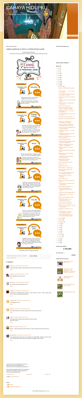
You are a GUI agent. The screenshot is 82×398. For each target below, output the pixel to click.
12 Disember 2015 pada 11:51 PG (21, 274)
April (60, 231)
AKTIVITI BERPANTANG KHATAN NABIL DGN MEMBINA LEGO (65, 215)
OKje (11, 326)
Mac (60, 233)
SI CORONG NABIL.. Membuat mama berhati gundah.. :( (66, 184)
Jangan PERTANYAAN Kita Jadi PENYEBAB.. (65, 170)
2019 (58, 77)
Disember (61, 86)
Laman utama (29, 374)
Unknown (11, 384)
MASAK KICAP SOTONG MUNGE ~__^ (66, 116)
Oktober (60, 220)
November (61, 218)
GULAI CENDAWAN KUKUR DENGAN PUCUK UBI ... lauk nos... (66, 95)
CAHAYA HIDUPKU (26, 7)
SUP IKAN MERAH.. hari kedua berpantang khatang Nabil (65, 212)
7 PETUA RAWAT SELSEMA (64, 139)
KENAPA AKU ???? (62, 164)
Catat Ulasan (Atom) (14, 376)
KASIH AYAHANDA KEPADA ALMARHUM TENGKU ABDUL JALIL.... (65, 189)
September (61, 221)
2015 (58, 84)
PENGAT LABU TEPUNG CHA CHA (66, 197)
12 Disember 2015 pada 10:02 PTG (22, 308)
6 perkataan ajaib (12, 257)
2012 (58, 242)
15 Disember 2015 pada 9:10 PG (21, 317)
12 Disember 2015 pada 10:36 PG (21, 265)
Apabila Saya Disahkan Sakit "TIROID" (68, 277)
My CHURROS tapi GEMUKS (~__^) (66, 186)
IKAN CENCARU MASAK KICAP (65, 162)
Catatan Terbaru (10, 374)
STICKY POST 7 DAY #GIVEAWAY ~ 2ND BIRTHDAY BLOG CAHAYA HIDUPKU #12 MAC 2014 (69, 270)
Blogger (47, 391)
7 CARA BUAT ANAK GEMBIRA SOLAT (66, 192)
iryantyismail (13, 300)
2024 (58, 68)
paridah (11, 265)
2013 (58, 240)
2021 (58, 73)
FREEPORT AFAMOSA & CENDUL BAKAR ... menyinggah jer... (65, 145)
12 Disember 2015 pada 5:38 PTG (22, 282)
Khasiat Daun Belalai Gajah (69, 292)
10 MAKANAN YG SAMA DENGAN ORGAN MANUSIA (65, 157)
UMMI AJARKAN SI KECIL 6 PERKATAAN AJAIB (64, 160)
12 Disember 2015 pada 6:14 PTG (22, 290)
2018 (58, 79)
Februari (60, 234)
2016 (58, 83)
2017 (58, 81)
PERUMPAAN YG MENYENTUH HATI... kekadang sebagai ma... (66, 134)
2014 (58, 239)
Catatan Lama (48, 374)
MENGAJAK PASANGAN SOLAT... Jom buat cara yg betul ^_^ (66, 137)
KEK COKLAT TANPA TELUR (64, 106)
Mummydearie (13, 335)
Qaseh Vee (12, 308)
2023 (58, 70)
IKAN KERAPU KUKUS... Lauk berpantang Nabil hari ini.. (64, 200)
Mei (59, 229)
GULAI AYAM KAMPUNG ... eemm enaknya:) (69, 285)
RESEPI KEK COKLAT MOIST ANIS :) (68, 262)
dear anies (12, 282)
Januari (60, 236)
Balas (11, 269)
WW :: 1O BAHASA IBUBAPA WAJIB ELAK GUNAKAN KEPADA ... (66, 173)
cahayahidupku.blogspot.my (15, 386)
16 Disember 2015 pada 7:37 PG (19, 326)
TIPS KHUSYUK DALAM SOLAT (65, 202)
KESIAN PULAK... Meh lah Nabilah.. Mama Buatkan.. (66, 154)
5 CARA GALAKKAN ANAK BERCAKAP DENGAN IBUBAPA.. (66, 128)
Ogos (60, 223)
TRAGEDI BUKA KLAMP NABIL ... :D (66, 203)
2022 (58, 72)
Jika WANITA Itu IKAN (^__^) (64, 166)
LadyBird (12, 290)
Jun (59, 227)
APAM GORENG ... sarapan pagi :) (65, 167)
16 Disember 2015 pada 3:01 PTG (24, 335)
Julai (60, 225)
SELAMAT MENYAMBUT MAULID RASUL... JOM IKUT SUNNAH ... (65, 108)
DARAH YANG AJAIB (62, 178)
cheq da (12, 274)
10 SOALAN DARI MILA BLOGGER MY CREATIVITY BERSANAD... (66, 142)
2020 (58, 75)
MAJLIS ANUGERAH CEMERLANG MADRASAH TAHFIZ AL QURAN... (66, 125)
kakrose (12, 317)
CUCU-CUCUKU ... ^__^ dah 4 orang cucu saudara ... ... (66, 92)
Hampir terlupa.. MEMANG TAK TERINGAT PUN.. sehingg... (65, 122)
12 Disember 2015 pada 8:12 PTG (23, 300)
